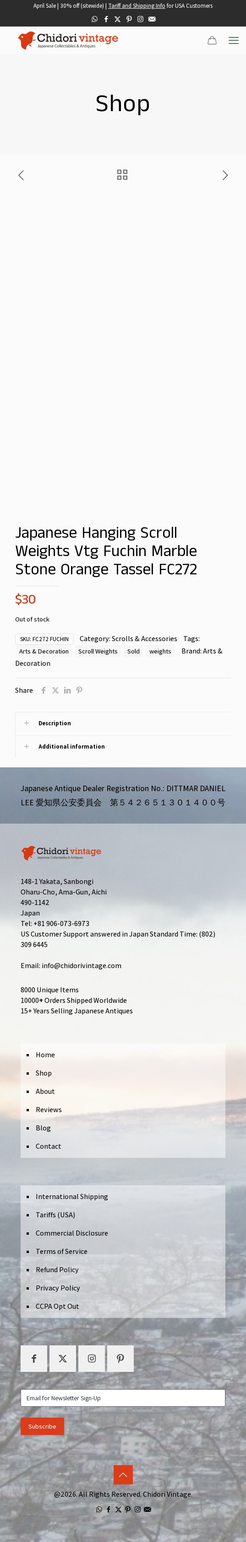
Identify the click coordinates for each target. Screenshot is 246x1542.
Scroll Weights (98, 651)
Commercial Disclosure (72, 1233)
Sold (133, 651)
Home (45, 1055)
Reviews (49, 1109)
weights (160, 651)
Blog (43, 1128)
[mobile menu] (233, 40)
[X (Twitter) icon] (117, 19)
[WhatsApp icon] (94, 19)
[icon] (151, 19)
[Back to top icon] (123, 1474)
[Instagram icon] (140, 19)
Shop (44, 1073)
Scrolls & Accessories (144, 638)
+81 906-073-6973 (61, 923)
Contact (48, 1146)
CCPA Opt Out (57, 1306)
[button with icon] (34, 1358)
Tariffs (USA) (55, 1215)
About (45, 1091)
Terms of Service (61, 1251)
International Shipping (72, 1196)
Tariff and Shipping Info (136, 6)
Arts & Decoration (44, 651)
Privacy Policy (58, 1288)
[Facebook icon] (106, 19)
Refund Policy (57, 1269)
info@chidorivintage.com (81, 965)
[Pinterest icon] (129, 19)
